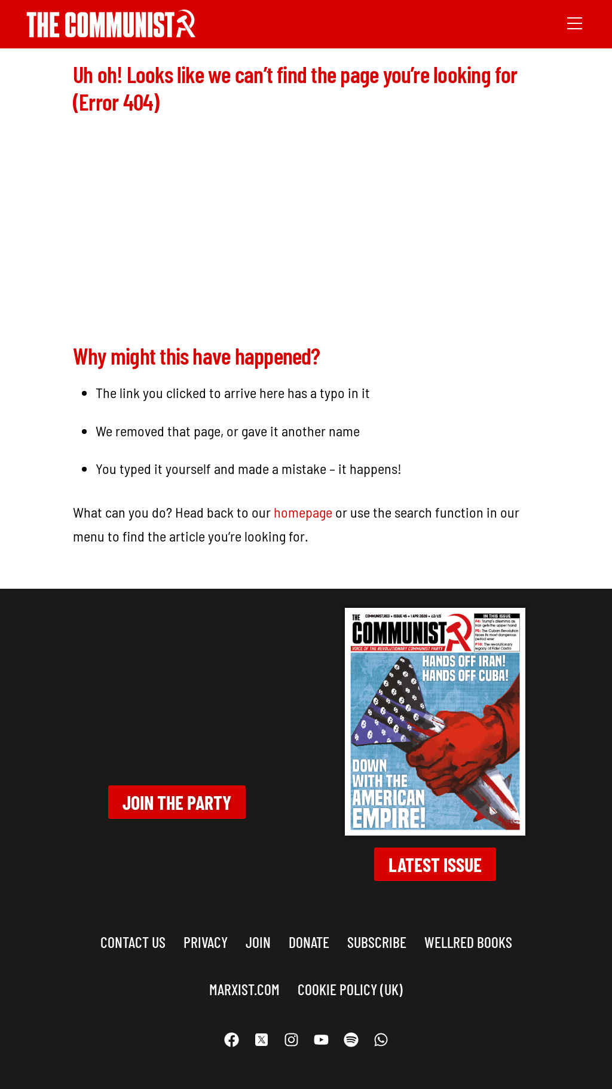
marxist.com (244, 982)
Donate (309, 935)
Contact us (133, 935)
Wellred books (468, 935)
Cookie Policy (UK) (350, 982)
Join (258, 935)
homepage (303, 506)
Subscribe (376, 935)
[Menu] (574, 22)
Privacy (205, 935)
